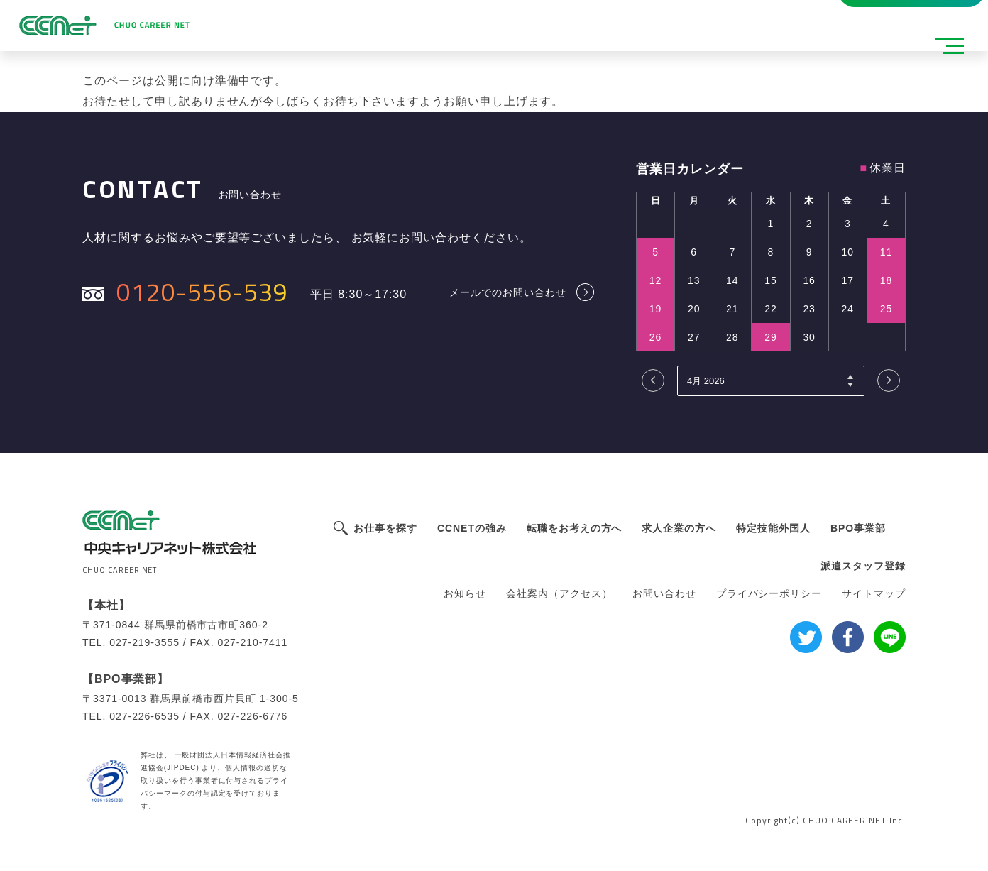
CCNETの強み (472, 528)
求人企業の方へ (679, 528)
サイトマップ (874, 593)
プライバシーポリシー (769, 593)
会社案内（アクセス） (559, 593)
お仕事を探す (385, 528)
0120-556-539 (202, 291)
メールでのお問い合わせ (507, 292)
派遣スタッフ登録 (290, 19)
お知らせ (465, 593)
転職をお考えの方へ (574, 528)
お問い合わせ (664, 593)
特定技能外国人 (773, 528)
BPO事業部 (858, 528)
